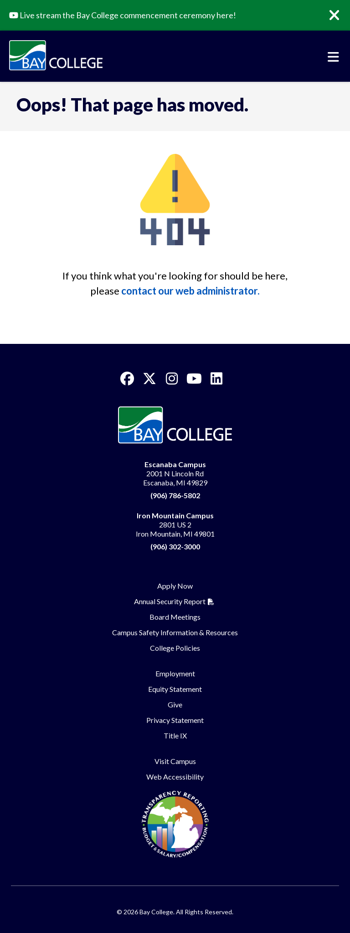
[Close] (341, 15)
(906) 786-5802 (175, 495)
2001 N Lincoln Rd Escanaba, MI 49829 (175, 473)
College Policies (175, 647)
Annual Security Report (170, 601)
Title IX (175, 735)
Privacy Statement (175, 720)
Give (175, 704)
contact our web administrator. (190, 291)
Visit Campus (175, 761)
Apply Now (175, 585)
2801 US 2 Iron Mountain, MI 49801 (175, 524)
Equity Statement (175, 689)
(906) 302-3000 (175, 546)
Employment (175, 673)
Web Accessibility (175, 776)
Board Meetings (175, 616)
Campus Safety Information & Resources (175, 632)
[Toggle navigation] (333, 57)
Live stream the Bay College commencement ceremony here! (122, 15)
